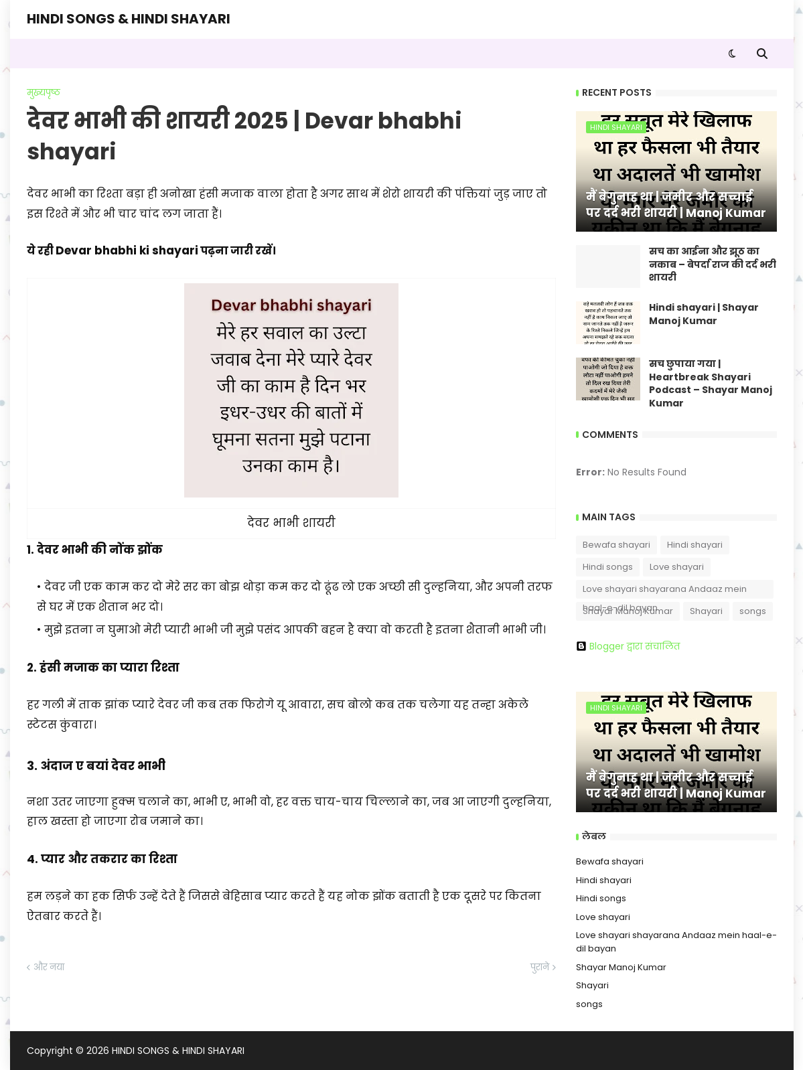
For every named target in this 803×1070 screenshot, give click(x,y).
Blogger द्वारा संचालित (628, 646)
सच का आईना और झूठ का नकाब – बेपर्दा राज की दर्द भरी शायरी (712, 264)
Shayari (706, 611)
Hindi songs (608, 566)
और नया (48, 967)
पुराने (539, 967)
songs (752, 611)
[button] (732, 53)
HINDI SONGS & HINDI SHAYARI (128, 18)
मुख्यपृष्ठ (43, 92)
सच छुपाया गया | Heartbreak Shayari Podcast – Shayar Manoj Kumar (710, 384)
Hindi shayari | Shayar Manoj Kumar (704, 314)
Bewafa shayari (616, 544)
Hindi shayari (695, 544)
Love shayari (677, 566)
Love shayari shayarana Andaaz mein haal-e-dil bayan (665, 591)
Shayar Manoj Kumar (628, 611)
